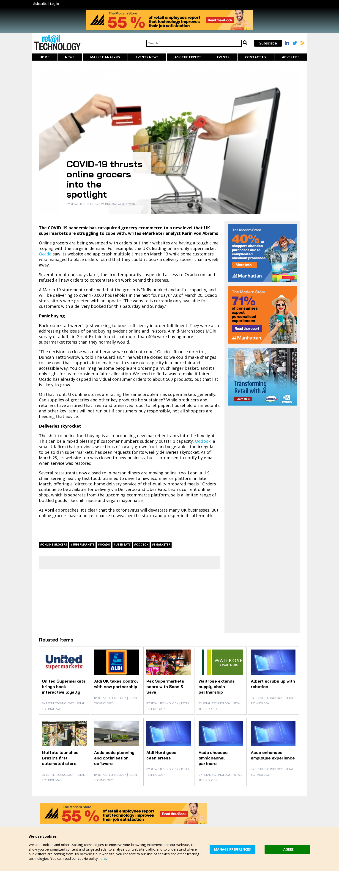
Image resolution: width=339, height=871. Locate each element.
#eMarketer (161, 544)
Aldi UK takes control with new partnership (116, 683)
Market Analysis (105, 57)
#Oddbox (141, 544)
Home (44, 57)
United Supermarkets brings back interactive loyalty (64, 686)
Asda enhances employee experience (273, 755)
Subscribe (40, 4)
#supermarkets (82, 544)
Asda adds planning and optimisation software (114, 758)
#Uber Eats (122, 544)
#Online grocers (53, 544)
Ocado (45, 254)
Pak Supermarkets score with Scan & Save (165, 686)
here (102, 858)
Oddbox (203, 441)
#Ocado (104, 544)
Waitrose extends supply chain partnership (217, 686)
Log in (54, 4)
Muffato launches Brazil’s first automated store (60, 758)
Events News (147, 57)
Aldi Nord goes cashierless (161, 755)
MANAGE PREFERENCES (232, 849)
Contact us (255, 57)
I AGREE (288, 849)
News (69, 57)
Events (223, 57)
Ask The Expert (188, 57)
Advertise (290, 57)
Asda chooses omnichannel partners (213, 758)
